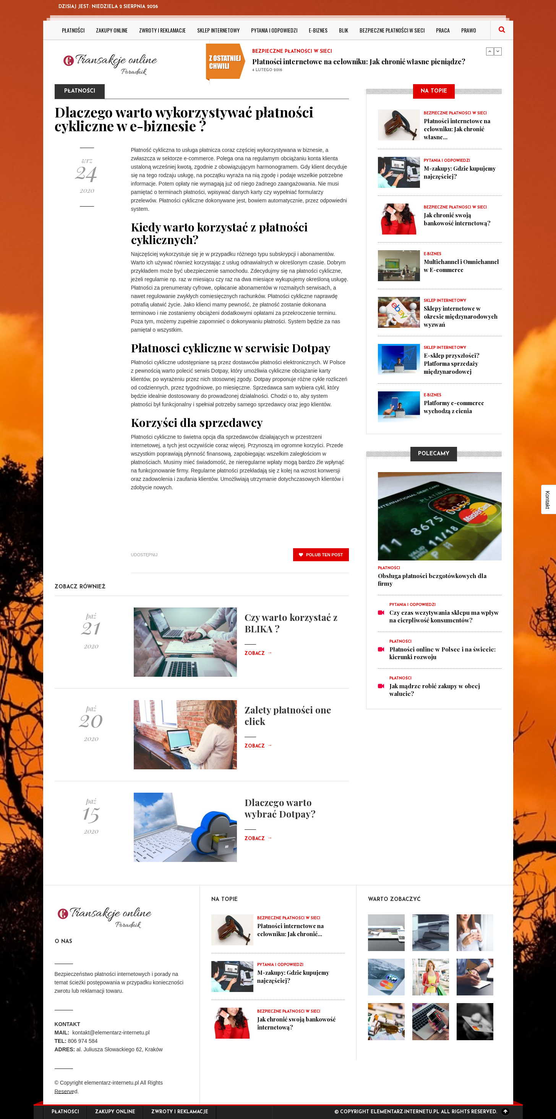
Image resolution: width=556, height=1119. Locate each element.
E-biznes (318, 30)
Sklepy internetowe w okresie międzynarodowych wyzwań (462, 315)
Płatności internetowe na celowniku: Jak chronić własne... (458, 128)
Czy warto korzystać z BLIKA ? (291, 623)
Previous (490, 51)
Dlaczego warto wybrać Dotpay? (280, 808)
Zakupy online (112, 30)
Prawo (468, 30)
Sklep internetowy (218, 30)
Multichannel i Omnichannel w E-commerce (449, 268)
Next (498, 51)
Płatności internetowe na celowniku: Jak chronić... (291, 929)
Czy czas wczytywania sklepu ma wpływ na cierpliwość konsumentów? (444, 614)
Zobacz (258, 654)
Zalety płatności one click (288, 715)
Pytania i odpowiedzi (274, 30)
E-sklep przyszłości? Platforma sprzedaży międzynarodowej (452, 361)
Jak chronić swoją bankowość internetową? (458, 218)
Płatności (73, 30)
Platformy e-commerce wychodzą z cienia (456, 404)
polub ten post (321, 554)
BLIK (343, 30)
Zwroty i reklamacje (162, 30)
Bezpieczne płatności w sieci (392, 30)
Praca (443, 30)
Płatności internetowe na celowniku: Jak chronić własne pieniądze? (358, 61)
